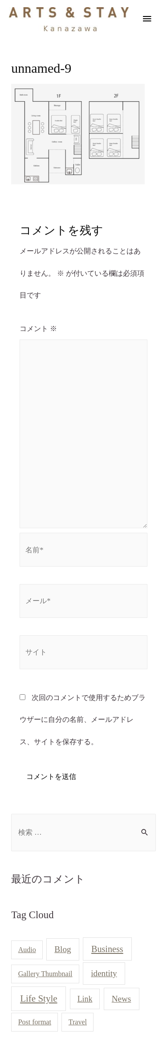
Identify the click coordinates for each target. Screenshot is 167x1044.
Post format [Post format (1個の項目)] (34, 1022)
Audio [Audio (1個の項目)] (27, 949)
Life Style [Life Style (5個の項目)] (38, 998)
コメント (38, 328)
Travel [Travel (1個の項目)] (78, 1022)
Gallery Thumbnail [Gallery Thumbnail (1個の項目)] (45, 974)
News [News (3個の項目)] (121, 998)
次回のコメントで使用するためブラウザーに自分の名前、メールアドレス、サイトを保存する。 (83, 719)
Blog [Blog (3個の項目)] (62, 949)
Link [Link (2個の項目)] (85, 998)
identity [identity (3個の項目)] (104, 973)
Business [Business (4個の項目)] (107, 949)
